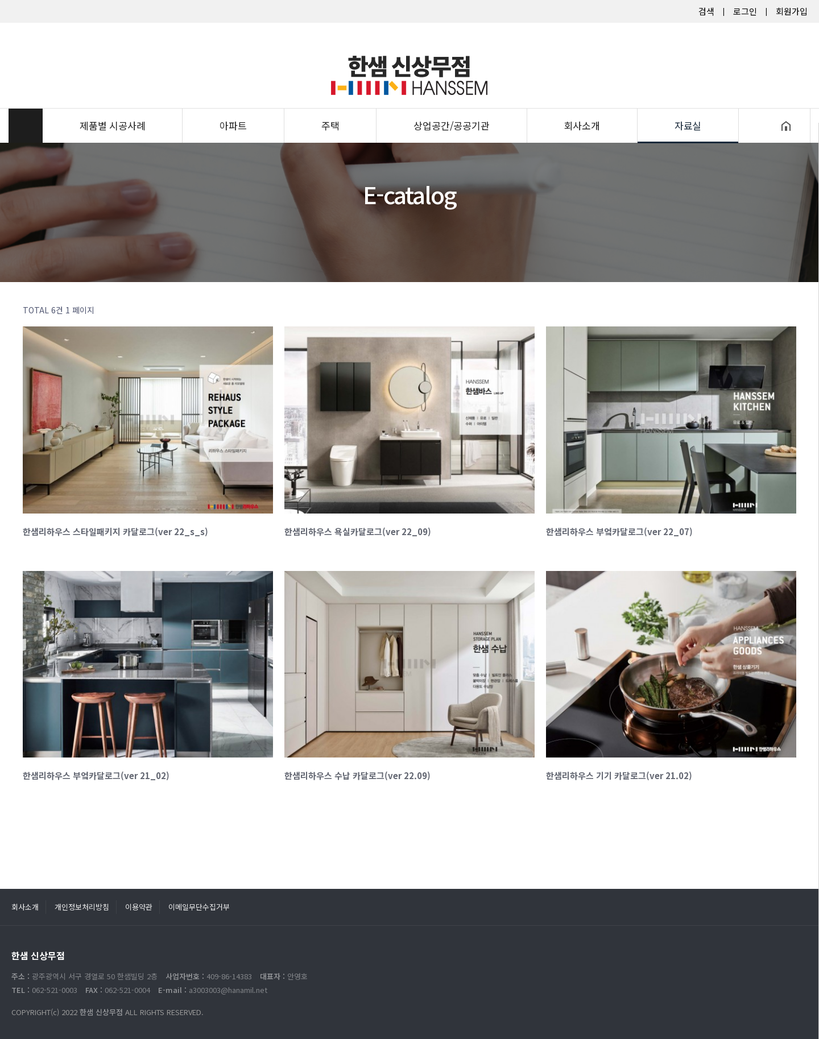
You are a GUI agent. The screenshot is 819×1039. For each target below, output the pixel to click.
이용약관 (138, 906)
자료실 (688, 105)
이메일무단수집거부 (199, 906)
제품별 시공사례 (112, 105)
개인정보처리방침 (82, 906)
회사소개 (582, 105)
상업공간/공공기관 (451, 105)
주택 (330, 105)
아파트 (233, 105)
